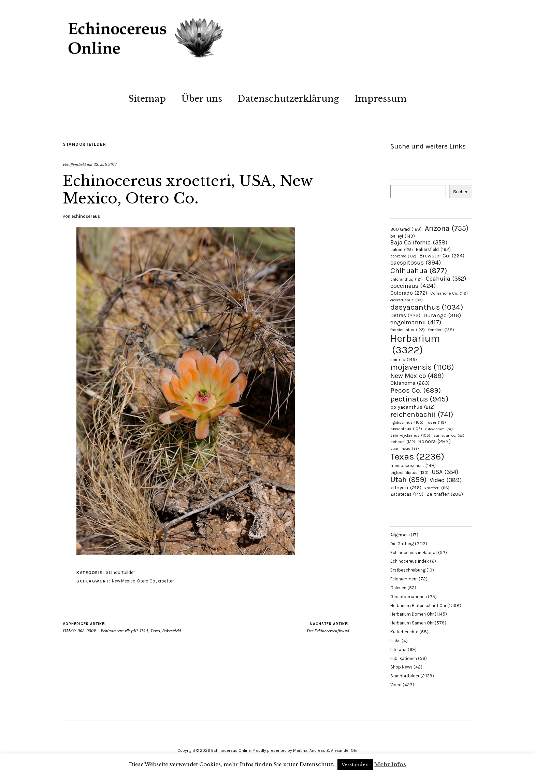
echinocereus (85, 216)
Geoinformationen (408, 596)
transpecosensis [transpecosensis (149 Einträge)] (413, 465)
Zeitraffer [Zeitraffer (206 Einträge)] (444, 494)
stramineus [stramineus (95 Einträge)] (404, 448)
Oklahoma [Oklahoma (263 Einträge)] (410, 383)
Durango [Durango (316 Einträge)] (442, 315)
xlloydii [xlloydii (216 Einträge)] (405, 487)
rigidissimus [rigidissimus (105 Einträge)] (406, 422)
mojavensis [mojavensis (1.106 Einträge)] (422, 367)
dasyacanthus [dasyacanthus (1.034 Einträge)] (426, 307)
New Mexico (123, 580)
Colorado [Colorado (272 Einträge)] (408, 293)
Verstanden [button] (355, 765)
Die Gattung (402, 543)
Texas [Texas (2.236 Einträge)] (417, 456)
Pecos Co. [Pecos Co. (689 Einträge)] (415, 390)
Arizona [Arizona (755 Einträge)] (446, 228)
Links (395, 640)
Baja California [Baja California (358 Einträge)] (418, 242)
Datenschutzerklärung (288, 98)
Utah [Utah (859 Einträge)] (408, 479)
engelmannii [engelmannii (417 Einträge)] (415, 322)
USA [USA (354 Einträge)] (445, 471)
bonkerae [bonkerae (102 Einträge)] (403, 256)
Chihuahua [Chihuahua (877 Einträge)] (418, 270)
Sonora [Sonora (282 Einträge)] (434, 441)
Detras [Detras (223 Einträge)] (405, 315)
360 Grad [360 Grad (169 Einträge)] (406, 229)
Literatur (398, 649)
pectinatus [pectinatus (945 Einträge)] (419, 399)
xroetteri (166, 580)
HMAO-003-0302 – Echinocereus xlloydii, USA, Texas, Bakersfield (122, 627)
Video (396, 684)
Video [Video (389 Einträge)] (446, 480)
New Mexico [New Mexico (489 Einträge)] (417, 376)
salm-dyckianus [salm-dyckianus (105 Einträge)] (410, 435)
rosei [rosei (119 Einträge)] (436, 422)
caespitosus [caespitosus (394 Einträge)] (415, 262)
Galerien (398, 587)
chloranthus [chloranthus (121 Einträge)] (406, 279)
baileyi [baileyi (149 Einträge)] (402, 236)
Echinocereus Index (409, 561)
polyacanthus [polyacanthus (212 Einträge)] (412, 407)
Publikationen (403, 658)
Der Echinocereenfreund (328, 627)
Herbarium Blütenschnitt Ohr (418, 605)
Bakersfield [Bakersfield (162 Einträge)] (433, 249)
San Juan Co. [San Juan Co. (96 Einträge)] (448, 435)
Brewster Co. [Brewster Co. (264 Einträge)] (441, 255)
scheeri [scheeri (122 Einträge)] (402, 441)
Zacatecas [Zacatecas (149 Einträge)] (406, 494)
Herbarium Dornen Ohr (412, 614)
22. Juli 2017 (105, 164)
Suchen (460, 191)
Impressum (381, 98)
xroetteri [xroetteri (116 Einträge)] (436, 487)
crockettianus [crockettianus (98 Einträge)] (406, 300)
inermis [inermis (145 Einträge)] (403, 359)
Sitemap (147, 98)
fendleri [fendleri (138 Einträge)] (441, 329)
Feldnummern (404, 578)
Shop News (401, 667)
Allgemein (400, 534)
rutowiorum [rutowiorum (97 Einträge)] (439, 429)
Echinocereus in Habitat (413, 552)
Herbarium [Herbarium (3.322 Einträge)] (415, 344)
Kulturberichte (404, 631)
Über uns (201, 98)
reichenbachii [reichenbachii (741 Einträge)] (421, 414)
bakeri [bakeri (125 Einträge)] (401, 249)
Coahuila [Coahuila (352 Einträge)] (446, 278)
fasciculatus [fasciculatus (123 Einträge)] (407, 329)
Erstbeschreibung (407, 570)
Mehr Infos (390, 764)
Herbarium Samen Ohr (412, 622)
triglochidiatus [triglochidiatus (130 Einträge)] (409, 472)
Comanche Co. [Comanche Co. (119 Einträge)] (449, 293)
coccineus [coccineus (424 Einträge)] (413, 286)
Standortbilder (84, 144)
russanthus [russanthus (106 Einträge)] (406, 429)
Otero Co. (146, 580)
